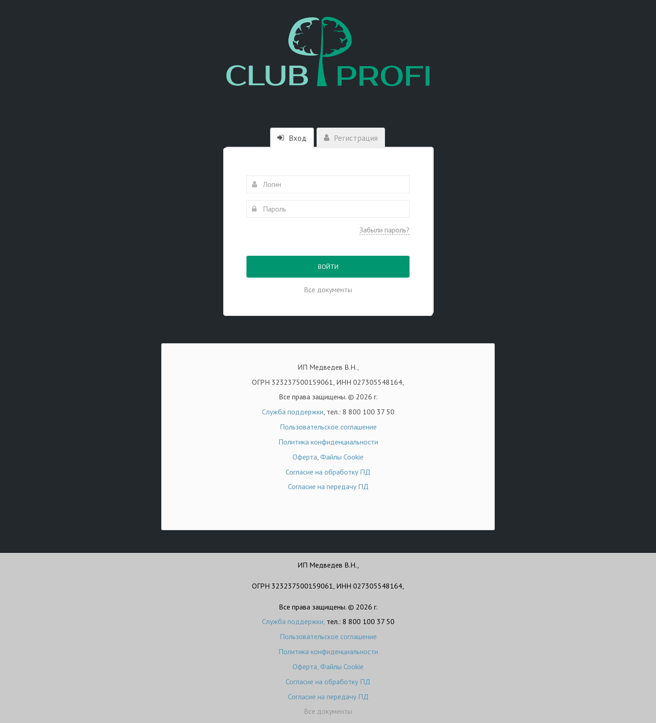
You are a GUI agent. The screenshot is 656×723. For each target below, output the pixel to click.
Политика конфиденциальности (328, 441)
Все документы (328, 289)
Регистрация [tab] (351, 138)
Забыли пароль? (384, 229)
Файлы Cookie (342, 456)
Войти (328, 267)
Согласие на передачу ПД (328, 486)
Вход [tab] (292, 138)
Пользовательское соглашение (328, 426)
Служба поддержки (292, 411)
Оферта (304, 456)
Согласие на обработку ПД (328, 471)
